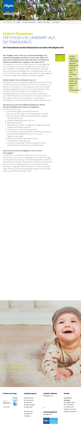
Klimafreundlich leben (29, 22)
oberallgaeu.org (47, 396)
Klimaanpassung (49, 4)
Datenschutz (28, 411)
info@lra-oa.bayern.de (70, 411)
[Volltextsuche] (63, 4)
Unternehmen (30, 4)
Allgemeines (28, 407)
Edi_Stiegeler (56, 22)
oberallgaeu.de (47, 414)
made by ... (28, 416)
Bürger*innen (28, 398)
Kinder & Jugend (29, 405)
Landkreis (58, 4)
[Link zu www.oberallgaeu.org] (72, 3)
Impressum (28, 413)
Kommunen (39, 4)
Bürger (23, 4)
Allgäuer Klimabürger (44, 22)
